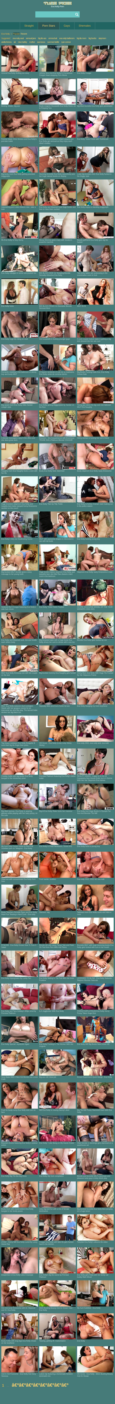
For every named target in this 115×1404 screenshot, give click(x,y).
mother (32, 42)
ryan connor (66, 42)
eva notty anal (18, 38)
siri (15, 42)
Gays (67, 25)
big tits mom (81, 38)
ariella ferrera (6, 42)
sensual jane (31, 38)
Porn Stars (48, 25)
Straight (29, 25)
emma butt (53, 38)
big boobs (92, 38)
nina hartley (22, 42)
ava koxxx (41, 42)
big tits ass (42, 38)
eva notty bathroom (67, 38)
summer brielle (53, 42)
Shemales (85, 25)
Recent (24, 33)
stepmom (102, 38)
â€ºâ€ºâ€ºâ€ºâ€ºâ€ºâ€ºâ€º (40, 1385)
